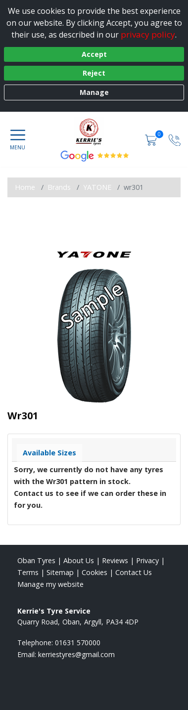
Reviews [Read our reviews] (115, 560)
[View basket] (152, 139)
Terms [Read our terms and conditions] (28, 572)
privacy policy (148, 34)
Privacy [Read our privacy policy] (147, 560)
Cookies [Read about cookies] (94, 572)
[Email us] (76, 654)
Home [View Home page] (25, 187)
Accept (94, 54)
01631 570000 (77, 642)
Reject (94, 73)
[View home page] (94, 131)
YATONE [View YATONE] (97, 187)
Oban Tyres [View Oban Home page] (36, 560)
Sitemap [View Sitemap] (60, 572)
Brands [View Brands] (59, 187)
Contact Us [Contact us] (133, 572)
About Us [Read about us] (78, 560)
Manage (94, 92)
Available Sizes (49, 452)
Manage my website (50, 584)
